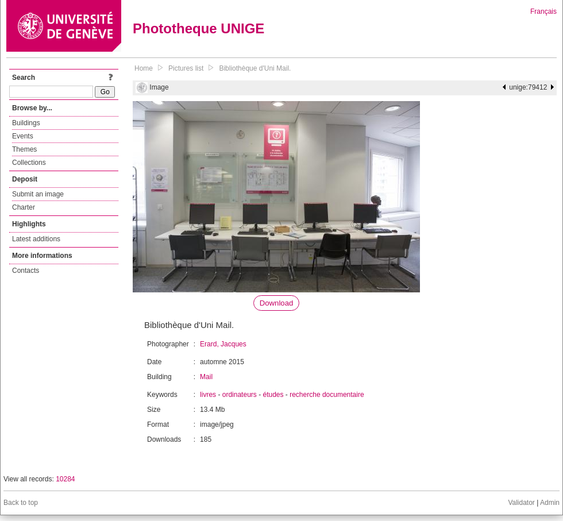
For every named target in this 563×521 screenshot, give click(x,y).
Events (22, 136)
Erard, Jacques (223, 344)
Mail (206, 377)
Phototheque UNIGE (198, 28)
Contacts (25, 271)
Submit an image (38, 194)
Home (143, 68)
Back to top (20, 503)
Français (543, 11)
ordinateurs (239, 395)
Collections (29, 163)
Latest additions (36, 239)
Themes (24, 149)
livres (208, 395)
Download (277, 303)
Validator (521, 503)
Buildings (26, 123)
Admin (550, 503)
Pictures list (185, 68)
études (273, 395)
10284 (65, 479)
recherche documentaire (327, 395)
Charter (23, 207)
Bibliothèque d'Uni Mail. (255, 68)
